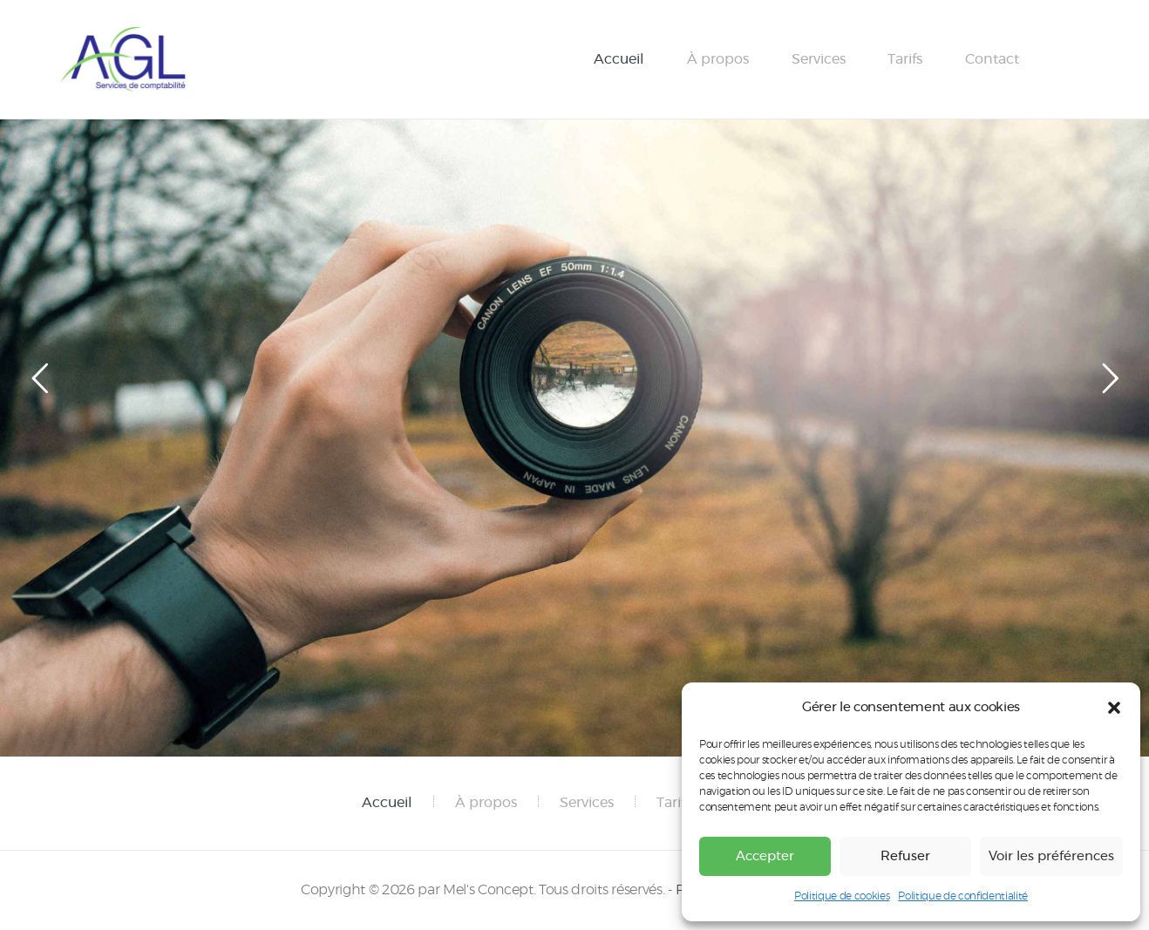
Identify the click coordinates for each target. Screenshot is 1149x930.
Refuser (905, 856)
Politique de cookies (841, 896)
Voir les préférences (1051, 856)
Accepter (765, 856)
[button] (1114, 707)
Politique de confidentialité (963, 896)
